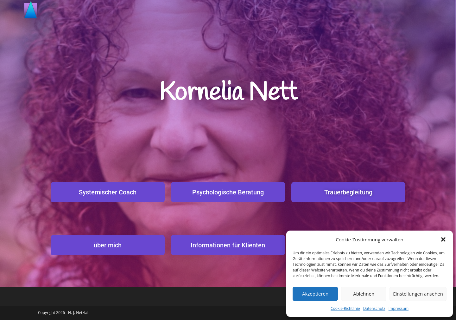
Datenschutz (374, 308)
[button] (443, 239)
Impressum (398, 308)
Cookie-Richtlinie (345, 308)
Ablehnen (363, 294)
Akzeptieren (315, 294)
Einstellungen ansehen (418, 294)
